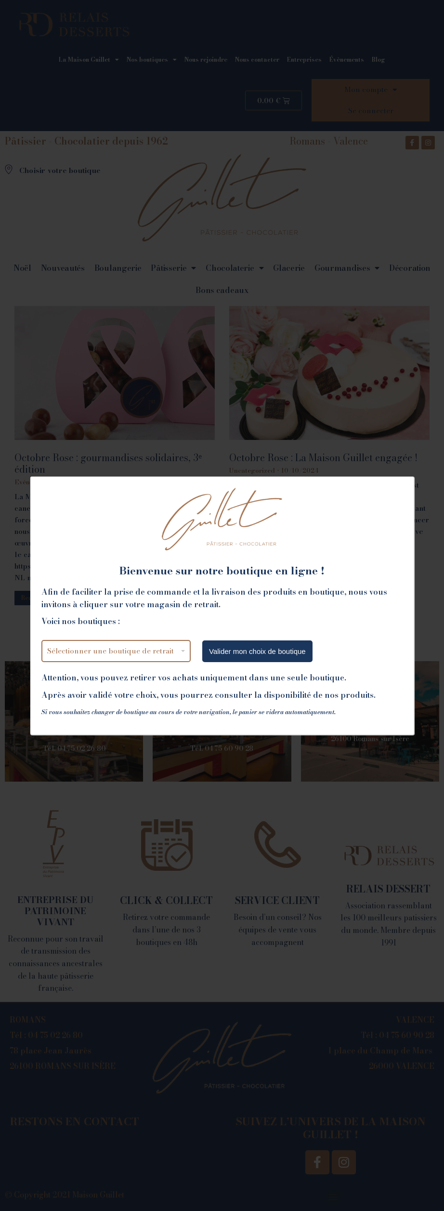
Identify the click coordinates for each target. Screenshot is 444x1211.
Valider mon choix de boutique (257, 651)
